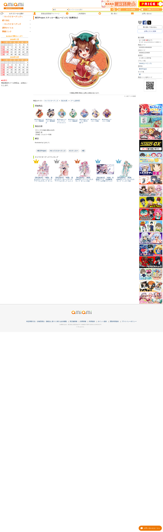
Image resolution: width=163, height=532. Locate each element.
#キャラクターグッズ (57, 151)
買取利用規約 (114, 321)
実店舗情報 (73, 321)
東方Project (143, 69)
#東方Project (41, 151)
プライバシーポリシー (129, 321)
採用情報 (83, 321)
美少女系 (64, 101)
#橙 (83, 151)
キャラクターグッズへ (13, 17)
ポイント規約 (102, 321)
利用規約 (92, 321)
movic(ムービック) (145, 63)
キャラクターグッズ (51, 101)
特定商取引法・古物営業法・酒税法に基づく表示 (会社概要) (46, 321)
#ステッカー (73, 151)
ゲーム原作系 (75, 101)
